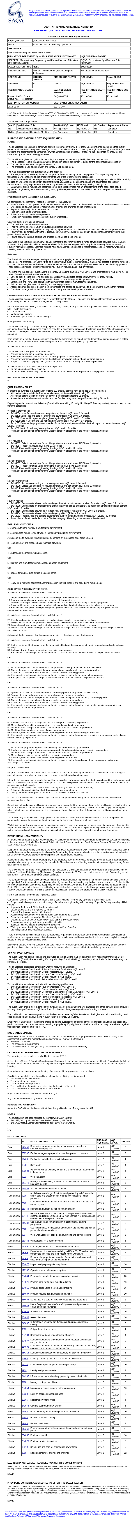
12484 (25, 1417)
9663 (24, 1329)
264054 (25, 1388)
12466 (25, 1159)
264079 (25, 1441)
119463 (25, 1188)
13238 (25, 1394)
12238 (25, 1364)
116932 (25, 1270)
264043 (25, 1317)
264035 (25, 1299)
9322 (24, 1177)
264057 (25, 1435)
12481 (25, 1165)
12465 (25, 1358)
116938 (25, 1305)
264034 (25, 1311)
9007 (24, 1235)
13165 (25, 1258)
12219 (25, 1447)
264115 (25, 1353)
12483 (25, 1423)
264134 (25, 1335)
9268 (24, 1382)
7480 (24, 1203)
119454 (25, 1209)
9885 (24, 1453)
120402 (25, 1147)
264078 (25, 1282)
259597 (25, 1153)
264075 (25, 1264)
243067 (25, 1323)
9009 (24, 1196)
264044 (25, 1276)
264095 (25, 1347)
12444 (25, 1216)
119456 (25, 1241)
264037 (25, 1294)
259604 (25, 1171)
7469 (24, 1229)
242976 (25, 1406)
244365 (25, 1376)
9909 (24, 1370)
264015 (25, 1288)
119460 (25, 1223)
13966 (25, 1411)
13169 (25, 1252)
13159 (25, 1246)
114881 (25, 1429)
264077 (25, 1341)
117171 (25, 1183)
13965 (25, 1400)
